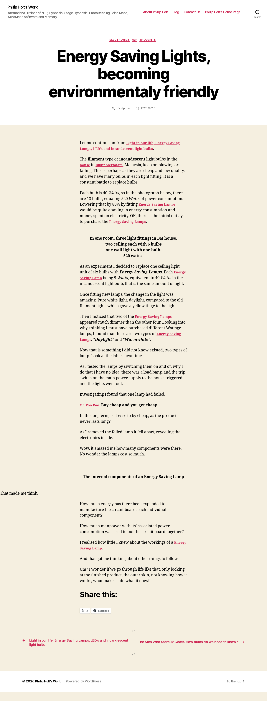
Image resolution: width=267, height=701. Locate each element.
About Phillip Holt (155, 12)
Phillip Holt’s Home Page (222, 12)
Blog (176, 12)
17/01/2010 (148, 110)
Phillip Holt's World (25, 7)
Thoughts (150, 41)
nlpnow (125, 110)
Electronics (118, 41)
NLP (136, 41)
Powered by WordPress (87, 690)
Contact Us (192, 12)
